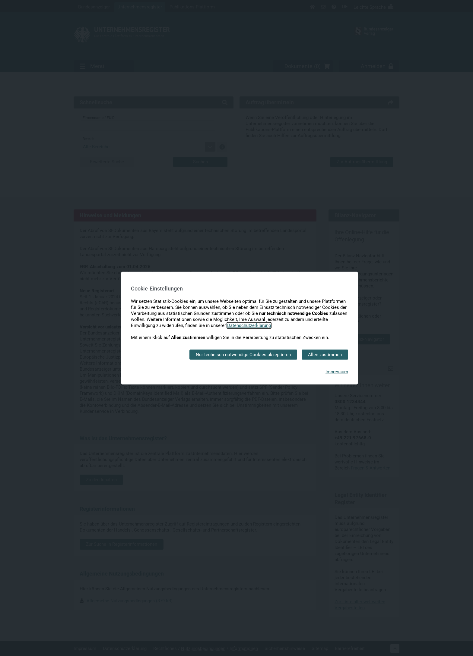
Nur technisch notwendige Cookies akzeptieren (243, 354)
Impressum (336, 372)
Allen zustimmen (325, 354)
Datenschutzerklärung (249, 325)
